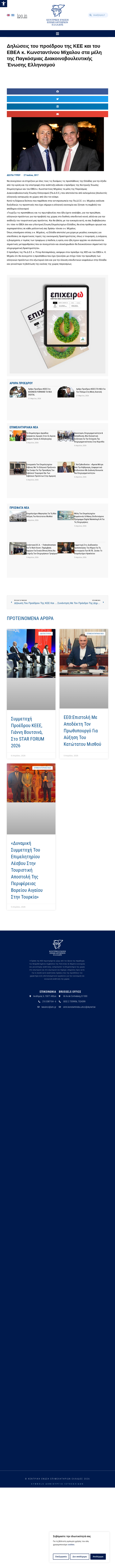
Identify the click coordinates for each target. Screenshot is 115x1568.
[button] (3, 3)
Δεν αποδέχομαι (80, 1557)
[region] (79, 1547)
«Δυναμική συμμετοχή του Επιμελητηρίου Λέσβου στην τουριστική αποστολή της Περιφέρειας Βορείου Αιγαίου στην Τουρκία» (27, 870)
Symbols (38, 1484)
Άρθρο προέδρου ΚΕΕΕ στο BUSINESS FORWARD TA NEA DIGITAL (40, 392)
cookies (71, 1544)
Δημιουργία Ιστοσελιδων (65, 1484)
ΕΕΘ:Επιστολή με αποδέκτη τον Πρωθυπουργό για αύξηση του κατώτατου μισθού (82, 731)
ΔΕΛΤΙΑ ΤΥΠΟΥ (13, 175)
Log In (22, 16)
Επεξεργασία (61, 1557)
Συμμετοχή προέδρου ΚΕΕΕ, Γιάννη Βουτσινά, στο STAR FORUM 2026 (27, 732)
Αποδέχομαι (98, 1557)
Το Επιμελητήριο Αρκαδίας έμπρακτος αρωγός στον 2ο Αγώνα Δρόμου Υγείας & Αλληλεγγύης (40, 436)
